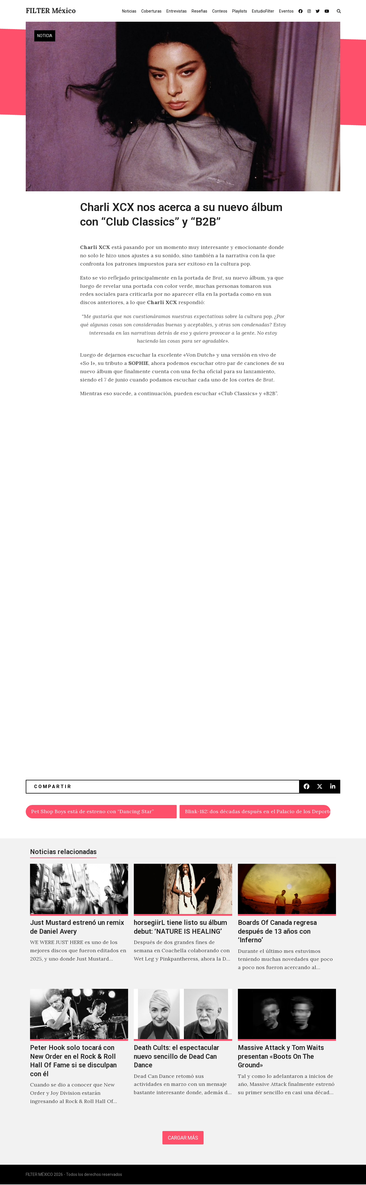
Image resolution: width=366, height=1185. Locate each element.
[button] (340, 11)
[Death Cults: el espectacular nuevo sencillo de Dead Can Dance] (183, 1053)
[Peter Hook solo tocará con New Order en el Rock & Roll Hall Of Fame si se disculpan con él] (79, 1053)
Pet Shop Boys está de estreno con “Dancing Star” (92, 811)
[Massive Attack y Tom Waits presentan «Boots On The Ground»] (287, 1053)
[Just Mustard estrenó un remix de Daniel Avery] (79, 923)
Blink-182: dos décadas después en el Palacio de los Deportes (258, 811)
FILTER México (51, 10)
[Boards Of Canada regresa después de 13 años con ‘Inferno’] (287, 923)
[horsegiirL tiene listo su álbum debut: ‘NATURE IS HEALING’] (183, 923)
